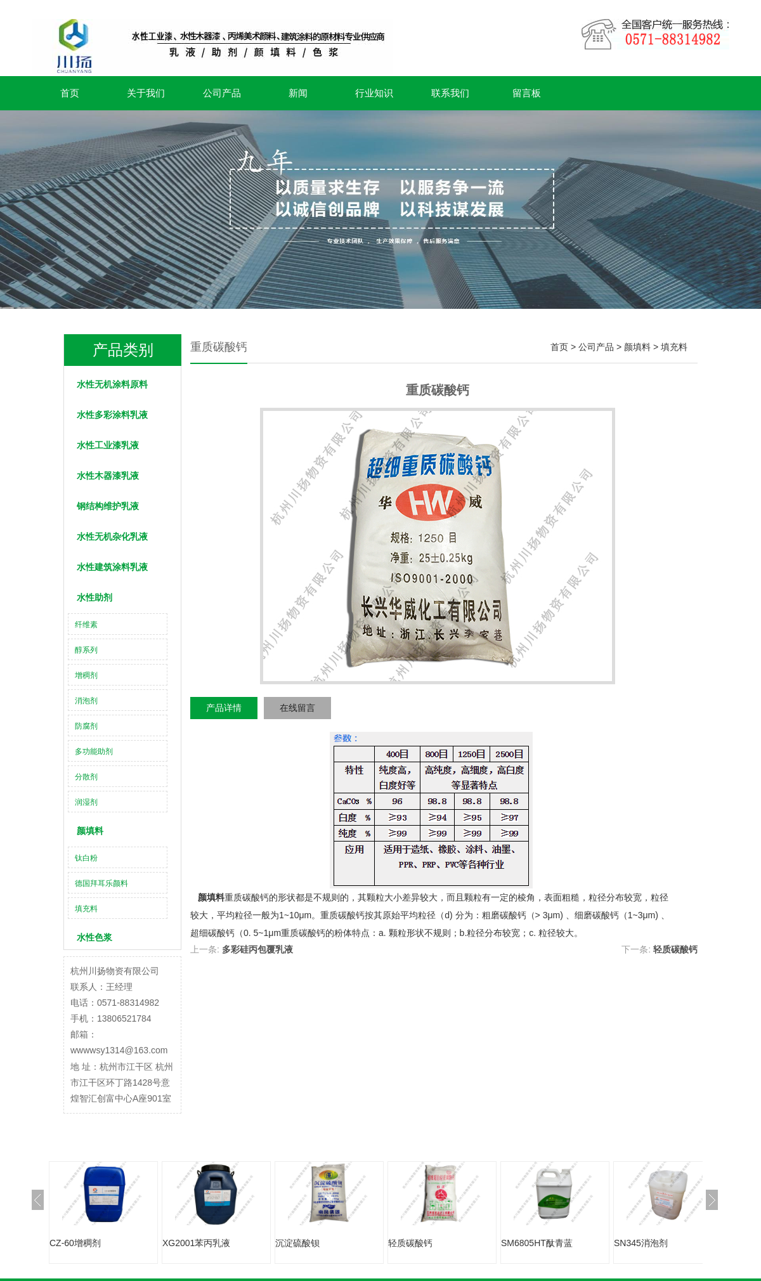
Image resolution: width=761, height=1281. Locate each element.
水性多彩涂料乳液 (112, 415)
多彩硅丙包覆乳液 (257, 949)
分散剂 (86, 776)
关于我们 (146, 93)
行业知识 (374, 93)
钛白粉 (86, 858)
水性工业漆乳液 (108, 445)
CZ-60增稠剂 (75, 1243)
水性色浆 (94, 937)
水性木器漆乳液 (108, 476)
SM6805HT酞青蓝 (537, 1243)
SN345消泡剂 (641, 1243)
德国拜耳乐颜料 (101, 883)
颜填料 (90, 831)
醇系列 (86, 650)
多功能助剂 (94, 751)
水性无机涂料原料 (112, 384)
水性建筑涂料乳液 (112, 567)
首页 (69, 93)
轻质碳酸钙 (675, 949)
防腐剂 (86, 726)
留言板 (526, 93)
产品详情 (224, 708)
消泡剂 (86, 700)
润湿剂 (86, 802)
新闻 (298, 93)
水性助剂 (94, 597)
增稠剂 (86, 675)
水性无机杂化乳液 (112, 536)
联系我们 (450, 93)
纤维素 (86, 624)
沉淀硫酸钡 (297, 1243)
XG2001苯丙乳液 (196, 1243)
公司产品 (222, 93)
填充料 (86, 908)
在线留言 (297, 708)
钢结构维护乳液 (108, 506)
